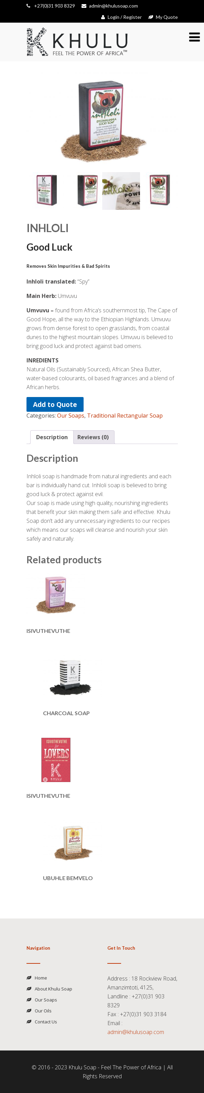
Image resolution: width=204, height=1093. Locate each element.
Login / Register (121, 17)
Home (41, 978)
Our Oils (43, 1011)
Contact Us (46, 1022)
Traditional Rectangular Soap (125, 415)
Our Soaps (70, 415)
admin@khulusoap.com (110, 6)
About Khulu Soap (53, 989)
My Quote (163, 17)
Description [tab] (52, 437)
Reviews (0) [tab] (93, 437)
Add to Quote (55, 404)
